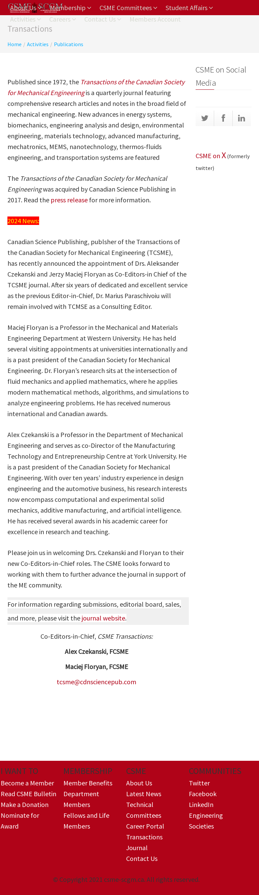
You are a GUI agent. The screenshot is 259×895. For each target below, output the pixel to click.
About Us (26, 7)
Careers (62, 19)
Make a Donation (25, 804)
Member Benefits (87, 783)
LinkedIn (201, 804)
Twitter (199, 783)
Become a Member (27, 783)
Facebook (203, 793)
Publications (68, 44)
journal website (103, 618)
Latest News (143, 793)
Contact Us (102, 19)
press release (69, 200)
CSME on (209, 155)
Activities (25, 19)
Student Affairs (189, 7)
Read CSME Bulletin (28, 793)
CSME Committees (128, 7)
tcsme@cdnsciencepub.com (96, 681)
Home (14, 44)
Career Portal (145, 826)
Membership (70, 7)
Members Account (155, 19)
